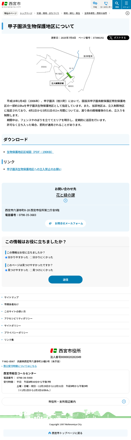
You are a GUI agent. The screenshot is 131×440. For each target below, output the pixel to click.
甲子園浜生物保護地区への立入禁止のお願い (34, 169)
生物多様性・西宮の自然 (95, 13)
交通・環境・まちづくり (48, 13)
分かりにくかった (43, 257)
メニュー (126, 7)
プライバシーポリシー (16, 332)
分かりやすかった (18, 257)
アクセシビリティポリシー (18, 318)
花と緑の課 (65, 194)
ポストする (120, 37)
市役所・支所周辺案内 (62, 401)
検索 (117, 7)
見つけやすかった (18, 270)
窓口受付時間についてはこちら (20, 366)
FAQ (95, 7)
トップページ (26, 13)
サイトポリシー (12, 325)
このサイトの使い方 (15, 311)
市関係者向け (11, 304)
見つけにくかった (43, 270)
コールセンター (106, 7)
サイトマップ (11, 297)
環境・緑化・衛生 (72, 13)
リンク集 (9, 339)
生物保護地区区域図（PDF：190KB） (30, 152)
